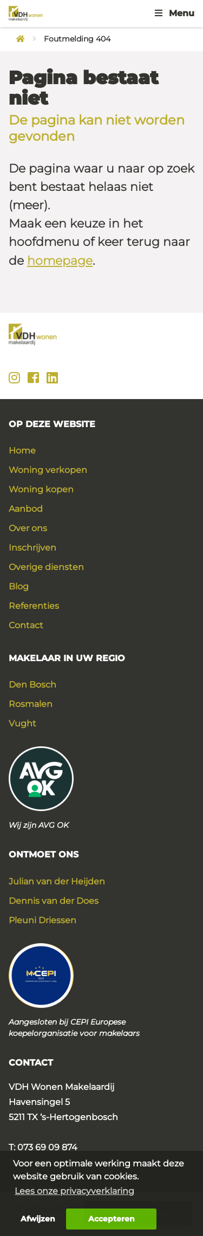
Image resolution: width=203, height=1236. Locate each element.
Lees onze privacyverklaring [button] (74, 1191)
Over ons (28, 528)
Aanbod (26, 509)
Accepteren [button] (111, 1219)
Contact (26, 625)
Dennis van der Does (54, 901)
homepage (60, 260)
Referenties (34, 606)
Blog (19, 586)
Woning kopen (41, 489)
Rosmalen (31, 704)
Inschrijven (32, 548)
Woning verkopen (48, 470)
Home (22, 450)
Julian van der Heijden (57, 881)
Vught (22, 723)
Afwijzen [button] (38, 1219)
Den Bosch (32, 684)
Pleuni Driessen (42, 920)
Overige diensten (46, 567)
